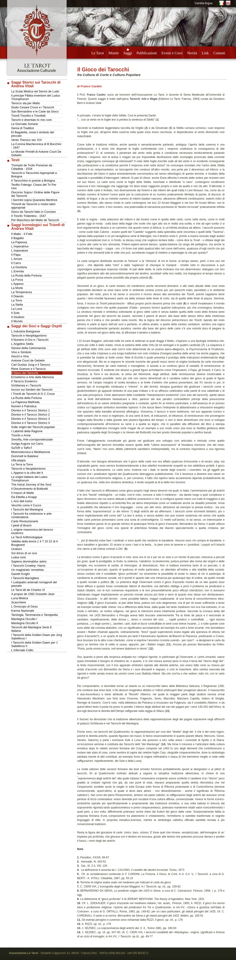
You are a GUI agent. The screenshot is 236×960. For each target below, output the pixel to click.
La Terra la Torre (22, 464)
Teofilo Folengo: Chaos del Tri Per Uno (33, 186)
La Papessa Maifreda (25, 402)
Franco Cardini (96, 94)
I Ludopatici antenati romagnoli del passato (34, 583)
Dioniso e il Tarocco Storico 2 (30, 414)
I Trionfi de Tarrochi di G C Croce (33, 393)
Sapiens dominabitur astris (29, 561)
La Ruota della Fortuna (26, 275)
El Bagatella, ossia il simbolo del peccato (32, 134)
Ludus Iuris (18, 557)
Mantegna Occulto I (24, 619)
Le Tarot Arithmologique (27, 537)
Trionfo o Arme (21, 435)
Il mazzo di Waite (22, 493)
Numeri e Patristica (24, 406)
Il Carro (16, 263)
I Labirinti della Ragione (27, 431)
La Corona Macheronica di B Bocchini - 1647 (36, 145)
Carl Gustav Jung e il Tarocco (30, 364)
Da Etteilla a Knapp (24, 497)
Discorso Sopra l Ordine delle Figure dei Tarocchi (35, 194)
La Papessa (19, 242)
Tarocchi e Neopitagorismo (29, 335)
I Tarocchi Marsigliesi (25, 578)
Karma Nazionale (22, 610)
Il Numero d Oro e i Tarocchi (30, 339)
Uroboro (16, 549)
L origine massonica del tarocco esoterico (32, 531)
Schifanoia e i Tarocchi (26, 385)
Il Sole (15, 313)
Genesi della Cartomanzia (28, 348)
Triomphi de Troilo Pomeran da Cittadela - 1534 (31, 167)
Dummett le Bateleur (25, 456)
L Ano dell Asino (21, 501)
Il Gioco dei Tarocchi (24, 373)
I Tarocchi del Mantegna (27, 509)
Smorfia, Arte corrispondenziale (32, 439)
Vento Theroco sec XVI (26, 140)
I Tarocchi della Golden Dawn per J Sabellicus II (34, 644)
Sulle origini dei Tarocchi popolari (33, 427)
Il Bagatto (17, 238)
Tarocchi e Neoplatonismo (28, 468)
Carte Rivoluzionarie (24, 521)
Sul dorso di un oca (24, 553)
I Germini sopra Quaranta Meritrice (34, 200)
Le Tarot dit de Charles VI (28, 590)
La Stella (17, 304)
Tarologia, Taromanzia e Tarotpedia (34, 615)
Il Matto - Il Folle (21, 234)
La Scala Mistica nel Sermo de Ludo (35, 91)
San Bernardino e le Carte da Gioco (35, 111)
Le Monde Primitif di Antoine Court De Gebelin (36, 153)
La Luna (16, 308)
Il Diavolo (17, 296)
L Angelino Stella (22, 344)
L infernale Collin (22, 650)
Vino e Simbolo (21, 352)
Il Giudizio (17, 317)
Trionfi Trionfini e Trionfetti (28, 115)
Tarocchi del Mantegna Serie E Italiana (31, 629)
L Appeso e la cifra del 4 (27, 472)
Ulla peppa (18, 460)
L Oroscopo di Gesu (24, 606)
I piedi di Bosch (21, 525)
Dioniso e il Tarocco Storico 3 (30, 418)
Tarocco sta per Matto (25, 103)
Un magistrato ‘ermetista (27, 569)
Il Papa (16, 254)
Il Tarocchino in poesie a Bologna (33, 180)
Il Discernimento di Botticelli (29, 488)
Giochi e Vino (20, 356)
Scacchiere (18, 602)
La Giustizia (19, 267)
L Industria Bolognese (25, 331)
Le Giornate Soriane (24, 124)
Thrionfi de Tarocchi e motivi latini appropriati (33, 205)
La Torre (16, 300)
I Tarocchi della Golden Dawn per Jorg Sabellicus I (36, 636)
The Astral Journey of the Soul (31, 484)
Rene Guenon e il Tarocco (28, 369)
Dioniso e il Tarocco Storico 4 (30, 423)
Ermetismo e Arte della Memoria (32, 377)
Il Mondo (17, 321)
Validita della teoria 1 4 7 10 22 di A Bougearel (34, 543)
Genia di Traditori (22, 128)
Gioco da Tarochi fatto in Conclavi (33, 211)
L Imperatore (19, 250)
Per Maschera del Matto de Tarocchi (35, 220)
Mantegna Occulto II (24, 623)
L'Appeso (17, 284)
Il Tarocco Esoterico (24, 381)
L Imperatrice (20, 246)
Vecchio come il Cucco (26, 505)
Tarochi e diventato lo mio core (31, 120)
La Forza (17, 279)
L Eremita (17, 271)
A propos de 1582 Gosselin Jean (33, 594)
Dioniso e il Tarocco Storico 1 (30, 410)
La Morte (17, 288)
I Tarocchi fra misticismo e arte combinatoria (31, 515)
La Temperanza (21, 292)
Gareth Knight (20, 574)
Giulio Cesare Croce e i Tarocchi (32, 107)
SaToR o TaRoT (21, 448)
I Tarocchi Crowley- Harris (28, 565)
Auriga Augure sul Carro (27, 443)
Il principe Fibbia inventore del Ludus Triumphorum (35, 97)
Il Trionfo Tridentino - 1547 (28, 216)
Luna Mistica (19, 598)
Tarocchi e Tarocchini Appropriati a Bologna (34, 174)
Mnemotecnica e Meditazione (30, 452)
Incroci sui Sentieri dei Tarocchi (32, 389)
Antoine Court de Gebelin (28, 360)
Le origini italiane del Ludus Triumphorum (29, 478)
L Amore (16, 259)
